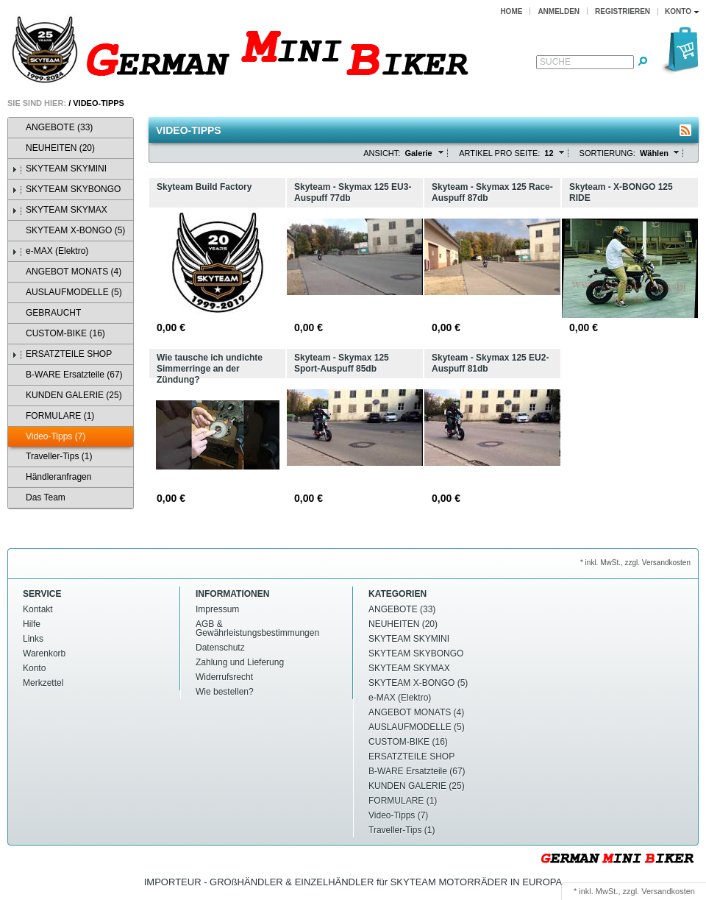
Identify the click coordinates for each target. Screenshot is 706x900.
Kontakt (38, 609)
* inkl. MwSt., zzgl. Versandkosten (635, 563)
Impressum (217, 609)
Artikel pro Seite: (499, 153)
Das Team (38, 497)
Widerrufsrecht (224, 677)
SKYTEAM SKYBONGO (66, 189)
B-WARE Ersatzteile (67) (67, 374)
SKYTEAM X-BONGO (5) (68, 230)
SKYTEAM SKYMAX (59, 210)
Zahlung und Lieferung (240, 662)
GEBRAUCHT (46, 313)
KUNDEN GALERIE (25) (67, 395)
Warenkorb (44, 653)
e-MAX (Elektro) (50, 251)
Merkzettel (43, 683)
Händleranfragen (51, 477)
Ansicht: (381, 153)
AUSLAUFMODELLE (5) (67, 292)
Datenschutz (220, 647)
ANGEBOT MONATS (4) (66, 271)
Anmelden (559, 11)
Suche (555, 62)
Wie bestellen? (225, 692)
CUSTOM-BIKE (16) (58, 333)
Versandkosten (668, 891)
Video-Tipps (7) (48, 436)
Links (33, 639)
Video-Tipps (98, 103)
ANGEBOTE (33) (52, 127)
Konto (34, 668)
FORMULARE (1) (53, 416)
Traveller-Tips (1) (52, 456)
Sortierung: (607, 153)
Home (511, 11)
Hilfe (31, 624)
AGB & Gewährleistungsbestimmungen (257, 628)
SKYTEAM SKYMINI (59, 168)
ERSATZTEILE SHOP (62, 354)
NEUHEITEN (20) (53, 148)
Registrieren (622, 11)
